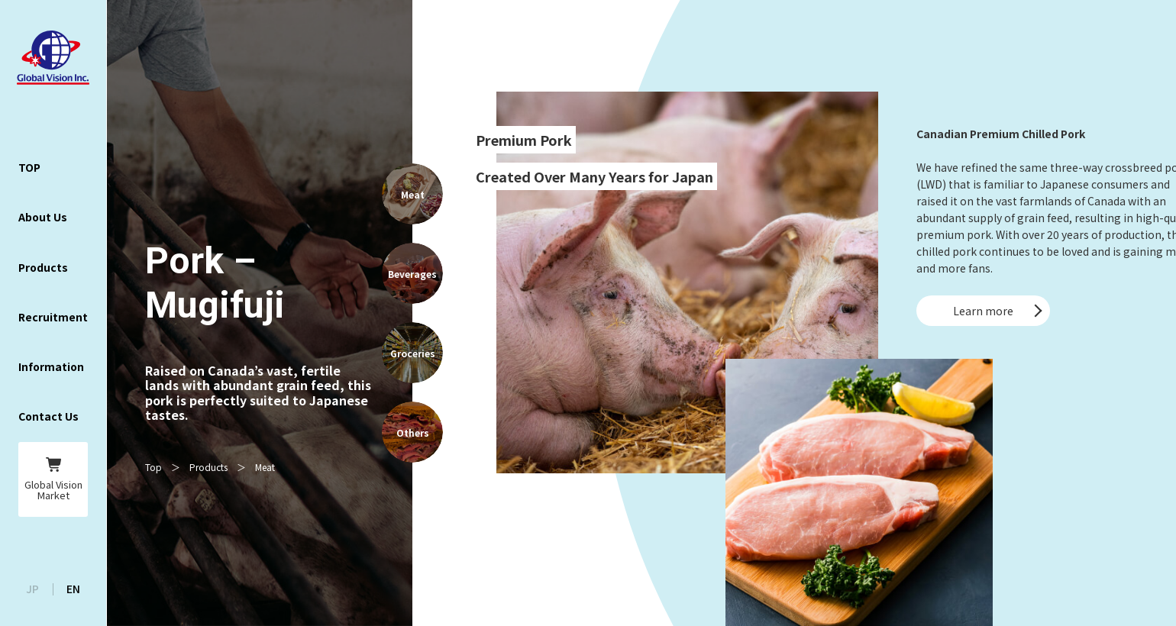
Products (208, 466)
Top (153, 466)
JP (32, 588)
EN (73, 588)
